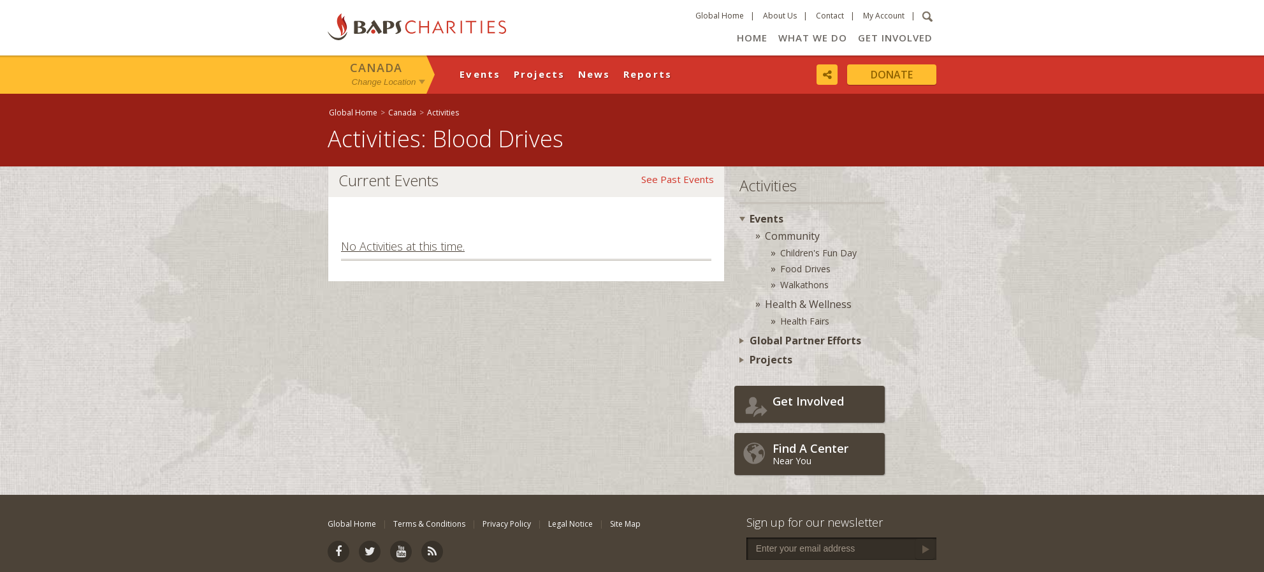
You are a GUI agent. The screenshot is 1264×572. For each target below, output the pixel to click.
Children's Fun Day (818, 253)
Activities (443, 112)
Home (752, 37)
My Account (883, 15)
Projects (539, 74)
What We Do (812, 37)
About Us (780, 15)
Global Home (719, 15)
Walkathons (804, 285)
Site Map (625, 523)
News (594, 74)
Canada (376, 67)
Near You (825, 454)
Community (792, 236)
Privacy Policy (507, 523)
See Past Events (677, 179)
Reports (647, 74)
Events (480, 74)
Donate (892, 75)
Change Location (384, 82)
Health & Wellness (808, 304)
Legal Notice (570, 523)
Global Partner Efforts (805, 341)
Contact (830, 15)
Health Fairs (804, 321)
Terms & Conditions (429, 523)
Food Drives (805, 269)
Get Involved (895, 37)
